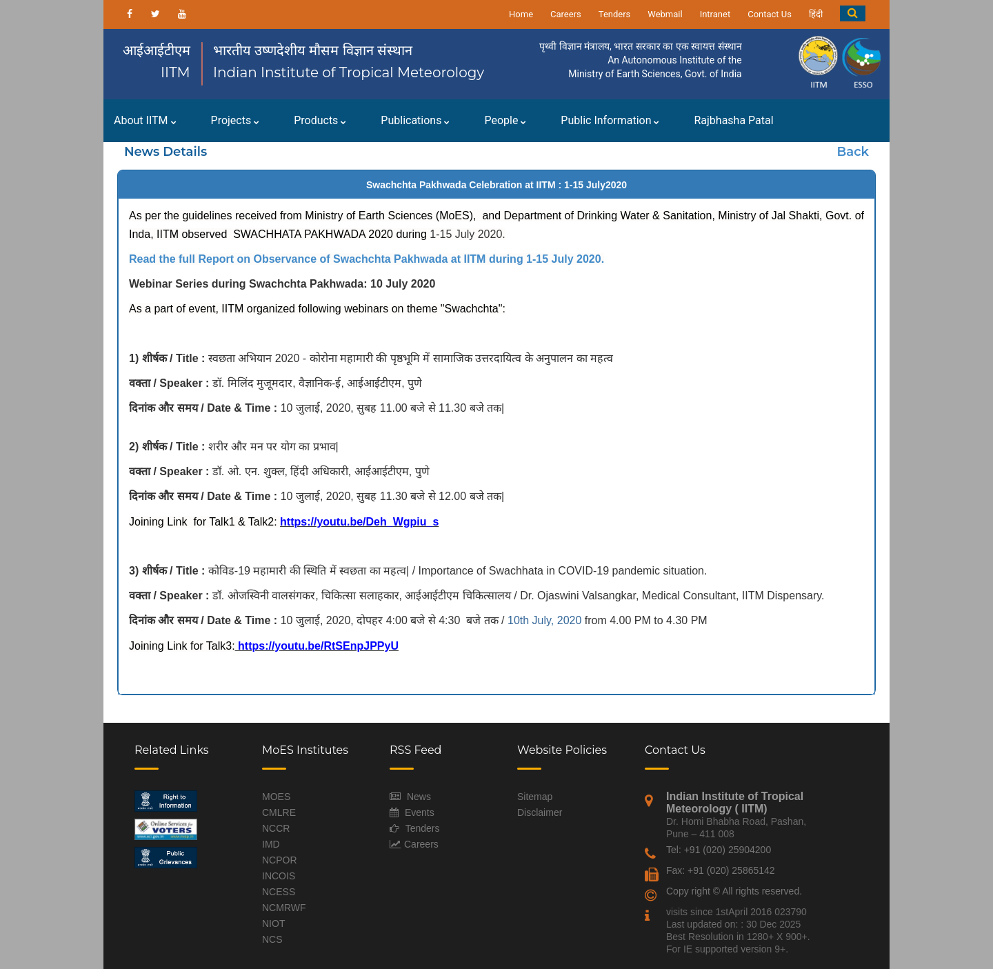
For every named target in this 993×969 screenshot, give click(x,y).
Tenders (615, 14)
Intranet (715, 14)
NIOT (273, 923)
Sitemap (534, 796)
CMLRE (279, 812)
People (505, 120)
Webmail (665, 14)
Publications (415, 120)
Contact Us (770, 14)
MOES (276, 796)
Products (320, 120)
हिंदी (816, 14)
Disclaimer (539, 812)
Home (521, 14)
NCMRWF (284, 907)
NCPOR (279, 860)
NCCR (276, 828)
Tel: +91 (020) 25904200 (718, 849)
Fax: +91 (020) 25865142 (720, 870)
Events (419, 812)
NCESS (278, 891)
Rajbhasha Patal (733, 120)
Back (853, 151)
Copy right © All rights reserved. (734, 891)
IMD (271, 844)
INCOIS (278, 875)
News (419, 796)
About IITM (145, 120)
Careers (565, 14)
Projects (235, 120)
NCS (272, 939)
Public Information (610, 120)
